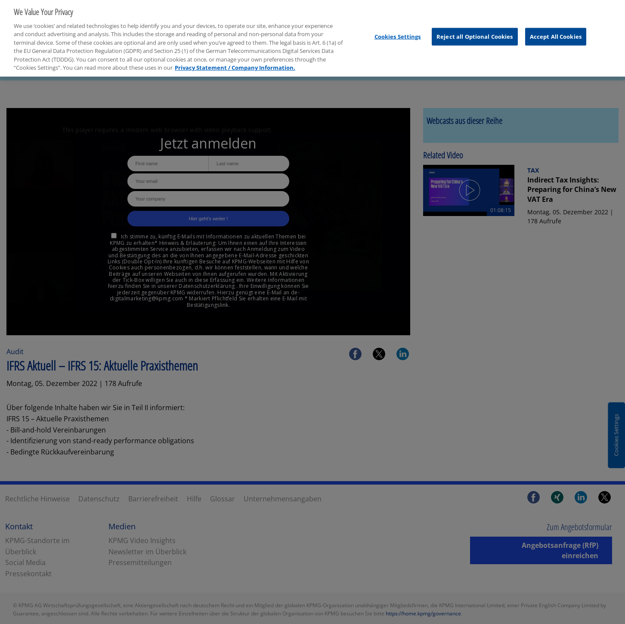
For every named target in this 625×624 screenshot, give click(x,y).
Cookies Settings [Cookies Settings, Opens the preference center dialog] (397, 33)
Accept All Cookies (556, 33)
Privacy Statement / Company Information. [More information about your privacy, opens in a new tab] (235, 64)
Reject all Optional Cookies (474, 33)
